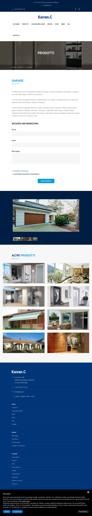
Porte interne (15, 457)
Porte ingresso (16, 467)
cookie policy (26, 501)
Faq (68, 24)
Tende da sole (16, 474)
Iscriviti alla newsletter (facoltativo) (26, 174)
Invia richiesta (46, 181)
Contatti (16, 35)
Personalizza (9, 511)
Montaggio (15, 436)
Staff (57, 24)
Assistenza (15, 439)
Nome (14, 130)
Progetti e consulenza (18, 446)
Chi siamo (16, 24)
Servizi (49, 24)
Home (14, 67)
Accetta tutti (83, 511)
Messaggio (16, 151)
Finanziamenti (16, 442)
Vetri (13, 464)
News (63, 24)
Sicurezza (15, 484)
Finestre (14, 460)
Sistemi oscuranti (17, 480)
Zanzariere (15, 477)
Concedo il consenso (21, 171)
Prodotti (25, 24)
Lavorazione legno (38, 24)
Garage (14, 470)
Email (14, 141)
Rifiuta (73, 511)
